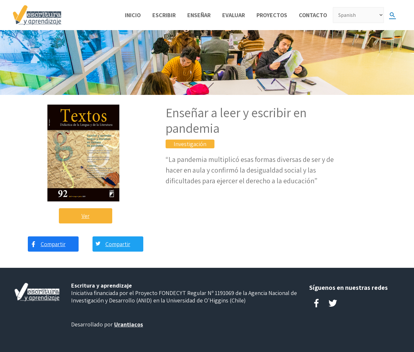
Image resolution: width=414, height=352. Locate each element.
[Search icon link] (392, 15)
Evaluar (233, 15)
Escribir (164, 15)
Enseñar (199, 15)
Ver (86, 216)
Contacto (313, 15)
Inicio (133, 15)
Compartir (53, 244)
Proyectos (271, 15)
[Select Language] (358, 15)
